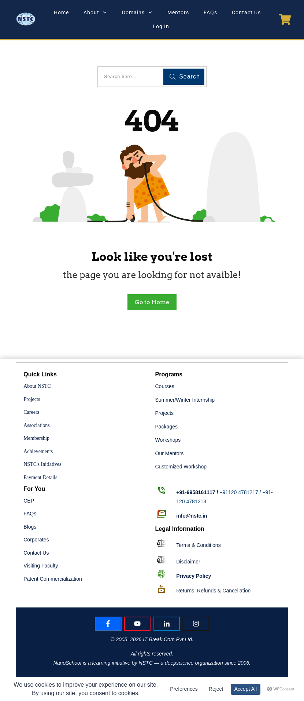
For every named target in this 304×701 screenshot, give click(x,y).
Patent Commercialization (52, 579)
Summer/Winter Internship (185, 400)
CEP (28, 501)
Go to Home (152, 302)
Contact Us (36, 553)
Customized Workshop (181, 467)
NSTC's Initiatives (42, 464)
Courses (164, 386)
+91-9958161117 (195, 492)
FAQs (29, 513)
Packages (166, 427)
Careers (31, 412)
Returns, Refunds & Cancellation (213, 591)
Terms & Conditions (198, 545)
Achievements (38, 451)
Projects (31, 399)
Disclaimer (188, 562)
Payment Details (40, 477)
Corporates (36, 540)
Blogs (29, 527)
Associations (36, 425)
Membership (36, 438)
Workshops (168, 440)
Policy (193, 576)
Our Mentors (169, 453)
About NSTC (37, 386)
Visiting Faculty (40, 566)
